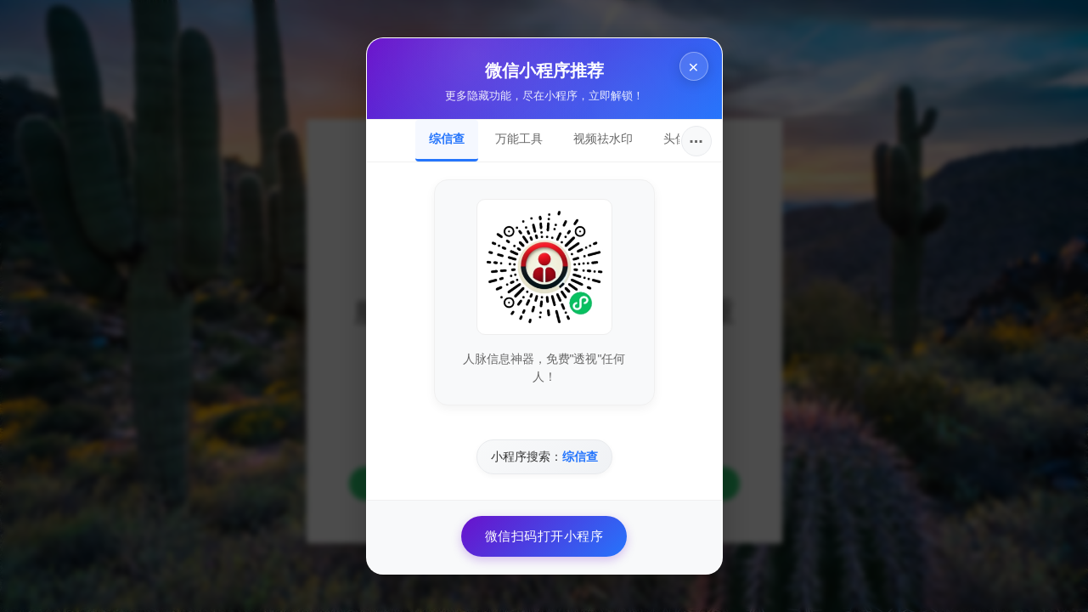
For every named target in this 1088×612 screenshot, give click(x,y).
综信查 (447, 138)
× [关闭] (693, 66)
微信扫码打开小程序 (544, 536)
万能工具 (519, 138)
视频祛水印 (603, 138)
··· (696, 141)
